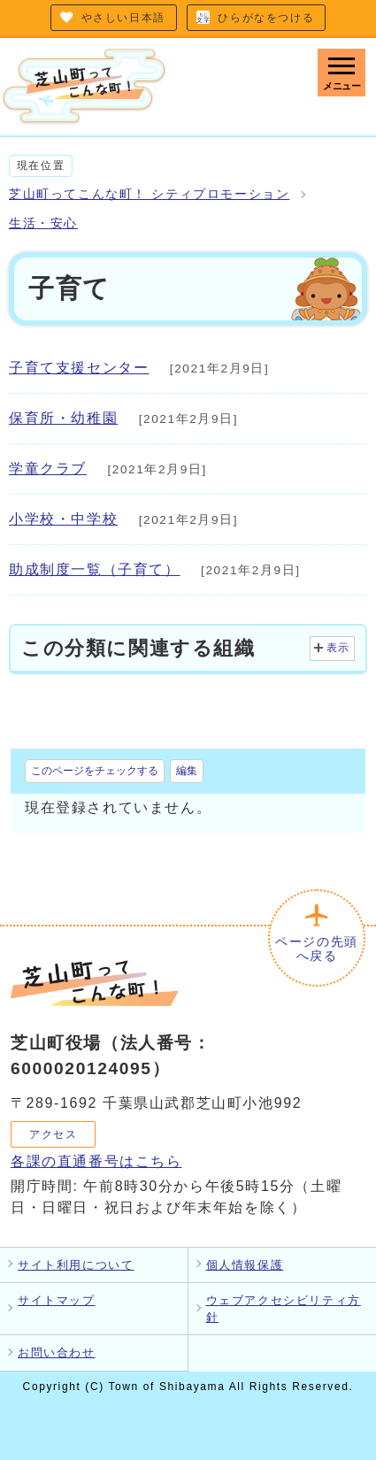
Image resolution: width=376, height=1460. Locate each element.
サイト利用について (76, 1265)
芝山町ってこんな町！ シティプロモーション (149, 194)
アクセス (53, 1134)
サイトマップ (57, 1300)
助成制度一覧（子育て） (94, 569)
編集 (186, 771)
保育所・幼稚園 (63, 418)
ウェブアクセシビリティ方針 (283, 1309)
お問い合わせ (57, 1352)
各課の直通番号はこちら (96, 1161)
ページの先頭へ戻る (316, 949)
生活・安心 (43, 223)
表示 (338, 647)
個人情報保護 (245, 1265)
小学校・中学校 (63, 518)
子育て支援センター (79, 367)
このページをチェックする (94, 771)
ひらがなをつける (266, 18)
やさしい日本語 (123, 18)
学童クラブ (48, 468)
